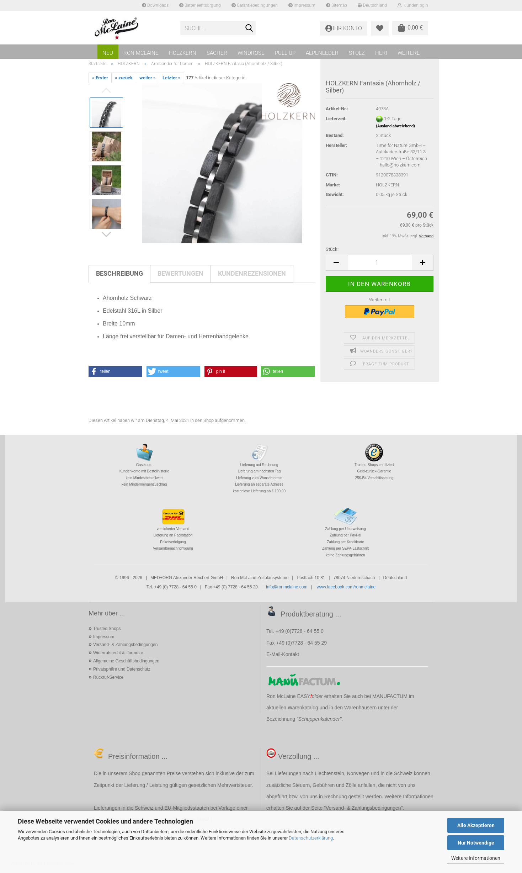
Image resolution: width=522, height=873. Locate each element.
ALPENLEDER (322, 53)
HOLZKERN (182, 53)
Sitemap (336, 5)
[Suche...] (249, 28)
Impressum (301, 5)
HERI (381, 53)
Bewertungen (180, 273)
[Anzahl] (379, 263)
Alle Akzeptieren (476, 825)
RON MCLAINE (141, 53)
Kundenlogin (413, 5)
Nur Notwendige (476, 843)
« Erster (100, 77)
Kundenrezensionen (252, 273)
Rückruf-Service (108, 677)
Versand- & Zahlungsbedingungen (125, 644)
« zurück (124, 77)
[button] (336, 263)
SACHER (217, 53)
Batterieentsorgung (200, 5)
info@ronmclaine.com (286, 586)
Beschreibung (119, 273)
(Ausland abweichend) (395, 126)
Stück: (332, 249)
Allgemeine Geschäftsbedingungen (126, 660)
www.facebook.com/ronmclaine (346, 586)
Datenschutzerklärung (311, 838)
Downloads (155, 5)
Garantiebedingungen (254, 5)
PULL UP (285, 53)
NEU (107, 53)
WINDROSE (251, 53)
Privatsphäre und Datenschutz (121, 669)
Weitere (409, 53)
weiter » (147, 77)
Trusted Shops (107, 628)
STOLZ (357, 53)
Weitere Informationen (475, 858)
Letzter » (172, 77)
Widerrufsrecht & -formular (118, 652)
